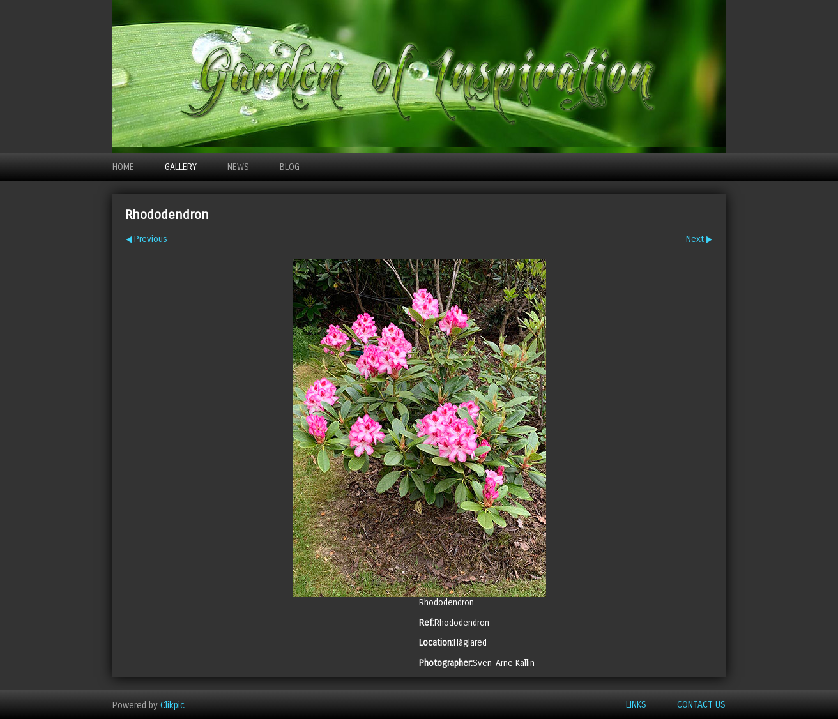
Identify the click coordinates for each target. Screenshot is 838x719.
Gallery (181, 167)
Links (636, 704)
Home (123, 167)
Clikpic (172, 704)
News (238, 167)
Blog (290, 167)
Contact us (701, 704)
